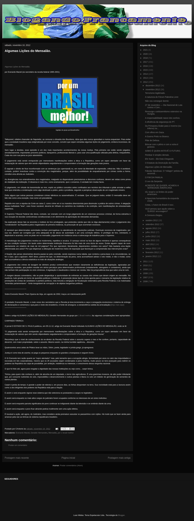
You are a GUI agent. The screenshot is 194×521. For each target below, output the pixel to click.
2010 (145, 265)
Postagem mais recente (17, 458)
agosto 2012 (151, 228)
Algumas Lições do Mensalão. (17, 67)
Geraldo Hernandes (39, 433)
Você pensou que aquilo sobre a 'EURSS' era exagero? (159, 210)
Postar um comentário (17, 445)
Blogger (121, 515)
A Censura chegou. (154, 215)
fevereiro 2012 (152, 252)
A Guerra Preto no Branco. (157, 136)
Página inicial (68, 458)
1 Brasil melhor (84, 315)
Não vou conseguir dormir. (157, 101)
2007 (145, 277)
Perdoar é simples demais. (157, 155)
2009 (145, 269)
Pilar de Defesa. (152, 140)
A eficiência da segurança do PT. (160, 122)
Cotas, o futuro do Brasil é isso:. (159, 205)
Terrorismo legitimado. (155, 93)
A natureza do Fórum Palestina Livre (161, 97)
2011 (145, 261)
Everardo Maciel (23, 433)
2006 (145, 281)
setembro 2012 (153, 224)
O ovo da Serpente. (154, 181)
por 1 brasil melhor (66, 433)
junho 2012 (151, 236)
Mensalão (52, 433)
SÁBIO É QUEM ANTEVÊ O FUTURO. (163, 151)
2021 (145, 50)
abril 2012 (150, 244)
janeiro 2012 (151, 256)
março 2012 (151, 248)
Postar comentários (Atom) (71, 465)
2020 (145, 54)
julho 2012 (151, 232)
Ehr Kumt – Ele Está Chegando (159, 159)
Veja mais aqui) (117, 305)
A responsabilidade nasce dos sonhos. (162, 118)
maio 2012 (151, 240)
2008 (145, 273)
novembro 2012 (153, 89)
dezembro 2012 (153, 85)
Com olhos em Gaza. (154, 132)
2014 (145, 74)
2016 (145, 66)
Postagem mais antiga (119, 458)
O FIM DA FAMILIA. (154, 177)
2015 (145, 70)
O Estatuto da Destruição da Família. (162, 163)
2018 (145, 58)
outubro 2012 (152, 220)
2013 (145, 78)
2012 (145, 82)
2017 (145, 62)
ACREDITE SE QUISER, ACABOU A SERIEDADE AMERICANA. (162, 186)
